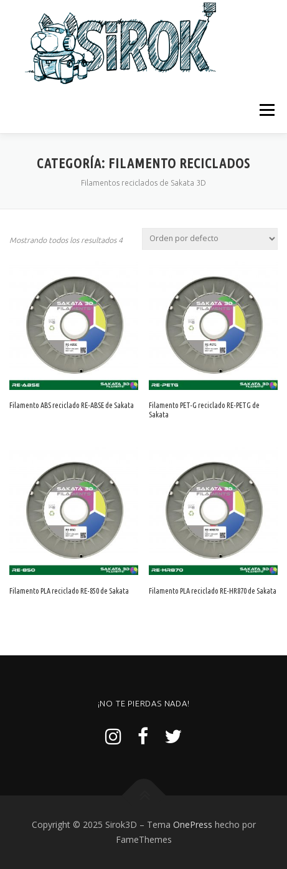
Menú (266, 110)
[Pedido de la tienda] (210, 239)
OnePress (192, 824)
